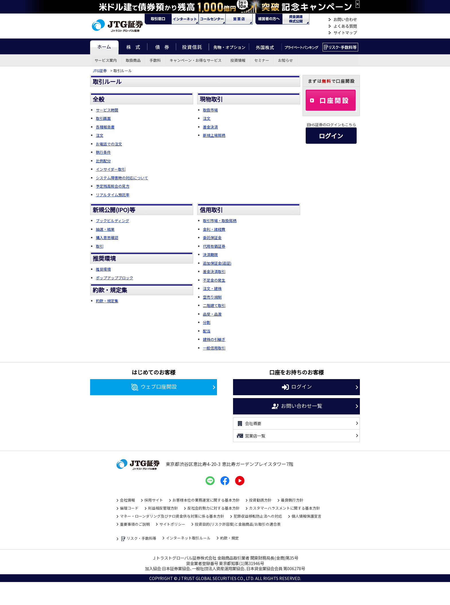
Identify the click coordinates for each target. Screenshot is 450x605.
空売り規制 (212, 297)
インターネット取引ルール (188, 538)
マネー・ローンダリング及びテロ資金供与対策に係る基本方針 (172, 516)
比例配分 (103, 161)
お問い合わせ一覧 (297, 406)
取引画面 (103, 118)
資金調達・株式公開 (295, 19)
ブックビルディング (112, 220)
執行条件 (103, 152)
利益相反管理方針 (163, 508)
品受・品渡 (212, 314)
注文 (99, 135)
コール (212, 19)
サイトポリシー (172, 524)
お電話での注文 (109, 144)
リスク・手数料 (340, 46)
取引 (99, 246)
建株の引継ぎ (214, 339)
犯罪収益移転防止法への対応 (258, 516)
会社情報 (127, 500)
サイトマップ (342, 33)
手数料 (155, 60)
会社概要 (248, 423)
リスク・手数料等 (138, 538)
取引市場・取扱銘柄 (219, 220)
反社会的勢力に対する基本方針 (213, 508)
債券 (161, 46)
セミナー (261, 60)
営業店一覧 (250, 435)
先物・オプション (229, 46)
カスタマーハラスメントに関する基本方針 (284, 508)
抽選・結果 (105, 229)
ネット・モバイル (185, 19)
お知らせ (285, 60)
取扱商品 (133, 60)
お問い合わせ (342, 19)
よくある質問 (342, 26)
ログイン (296, 387)
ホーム (104, 46)
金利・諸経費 (214, 229)
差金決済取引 (214, 271)
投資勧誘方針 (260, 500)
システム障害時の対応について (122, 177)
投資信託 (192, 46)
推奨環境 (103, 269)
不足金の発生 (214, 280)
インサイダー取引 (110, 169)
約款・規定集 (107, 301)
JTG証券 (100, 70)
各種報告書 (105, 127)
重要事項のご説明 (135, 524)
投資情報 (237, 60)
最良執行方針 (292, 500)
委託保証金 (212, 237)
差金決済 (210, 127)
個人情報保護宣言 (306, 516)
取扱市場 (210, 110)
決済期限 (210, 254)
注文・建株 (212, 288)
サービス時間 (107, 110)
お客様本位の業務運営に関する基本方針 (206, 500)
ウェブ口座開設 (153, 387)
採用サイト (153, 500)
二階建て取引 (214, 305)
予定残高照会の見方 (112, 186)
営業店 (239, 19)
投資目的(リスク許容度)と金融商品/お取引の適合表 (238, 524)
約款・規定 (229, 538)
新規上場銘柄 (214, 135)
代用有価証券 (214, 246)
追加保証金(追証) (217, 263)
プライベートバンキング (301, 46)
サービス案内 (105, 60)
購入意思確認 (107, 237)
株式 (133, 46)
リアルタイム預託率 (112, 194)
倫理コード (129, 508)
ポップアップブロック (114, 278)
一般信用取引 (214, 348)
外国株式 (265, 46)
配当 (206, 331)
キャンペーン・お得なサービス (196, 60)
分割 (206, 322)
